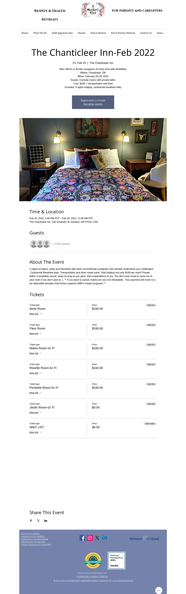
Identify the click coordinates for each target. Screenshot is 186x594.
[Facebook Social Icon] (82, 538)
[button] (40, 33)
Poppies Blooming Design (92, 576)
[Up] (158, 590)
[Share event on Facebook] (31, 520)
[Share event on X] (38, 520)
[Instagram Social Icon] (90, 538)
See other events (93, 104)
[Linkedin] (105, 538)
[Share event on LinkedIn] (45, 520)
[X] (97, 538)
